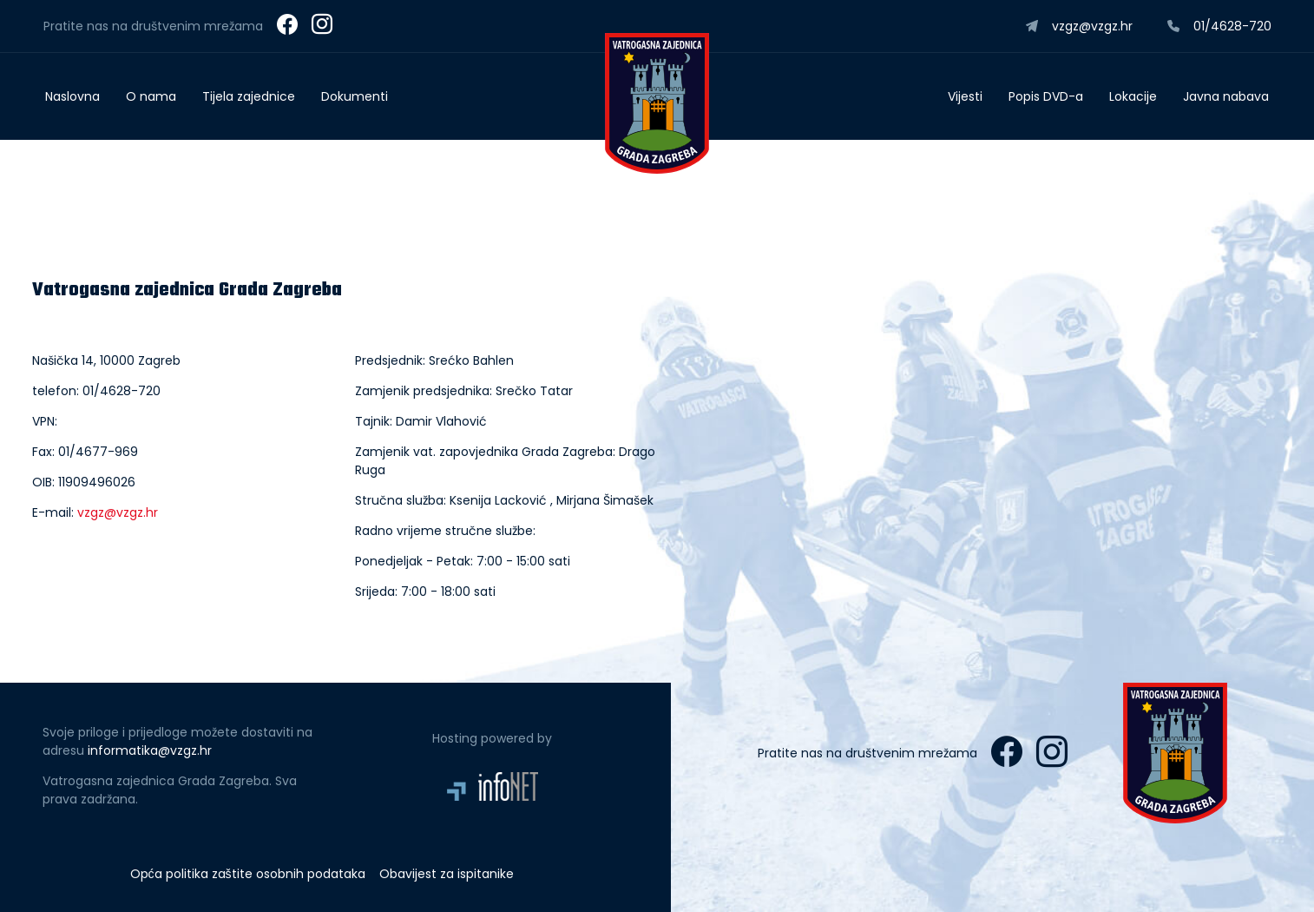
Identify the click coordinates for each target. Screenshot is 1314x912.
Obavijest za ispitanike (446, 873)
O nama (151, 96)
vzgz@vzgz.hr (117, 512)
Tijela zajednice (248, 96)
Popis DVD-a (1045, 96)
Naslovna (72, 96)
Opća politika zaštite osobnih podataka (247, 873)
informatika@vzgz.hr (150, 750)
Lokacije (1133, 96)
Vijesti (965, 96)
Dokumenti (354, 96)
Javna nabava (1226, 96)
